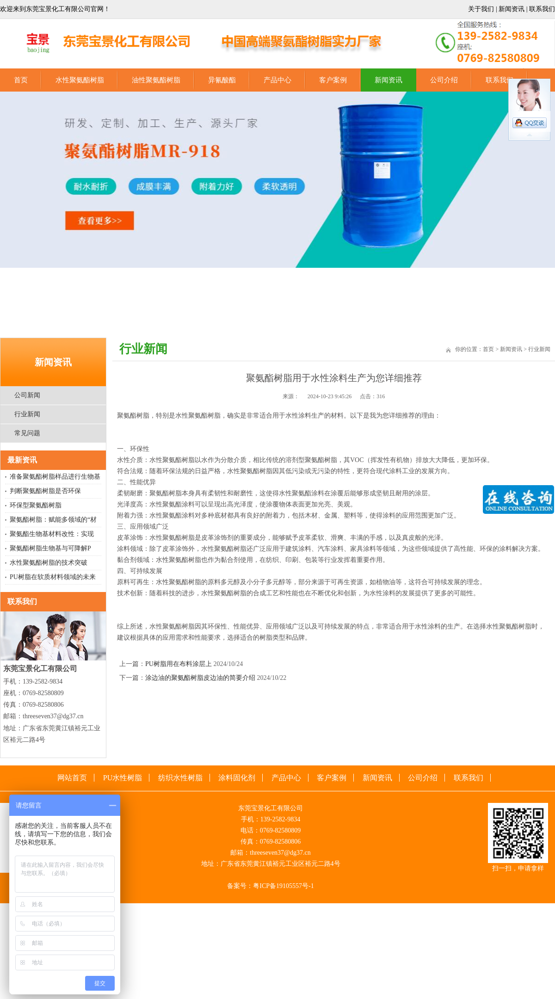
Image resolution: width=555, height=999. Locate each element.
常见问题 (27, 433)
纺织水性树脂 (180, 778)
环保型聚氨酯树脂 (36, 505)
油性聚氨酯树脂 (156, 80)
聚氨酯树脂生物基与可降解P (50, 548)
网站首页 (72, 778)
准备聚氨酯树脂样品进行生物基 (55, 476)
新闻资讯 (511, 9)
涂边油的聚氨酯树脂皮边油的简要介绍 (200, 677)
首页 (21, 80)
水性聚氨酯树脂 (80, 80)
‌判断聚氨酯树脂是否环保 (45, 490)
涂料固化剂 (236, 778)
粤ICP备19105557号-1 (283, 885)
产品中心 (277, 80)
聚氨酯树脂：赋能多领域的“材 (53, 519)
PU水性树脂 (122, 778)
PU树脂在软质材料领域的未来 (53, 577)
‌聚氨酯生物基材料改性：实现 (52, 533)
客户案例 (333, 80)
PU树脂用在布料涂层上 (178, 663)
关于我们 (481, 9)
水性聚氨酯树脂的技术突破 (48, 562)
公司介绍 (444, 80)
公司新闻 (27, 395)
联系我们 (542, 9)
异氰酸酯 (222, 80)
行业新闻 (27, 414)
